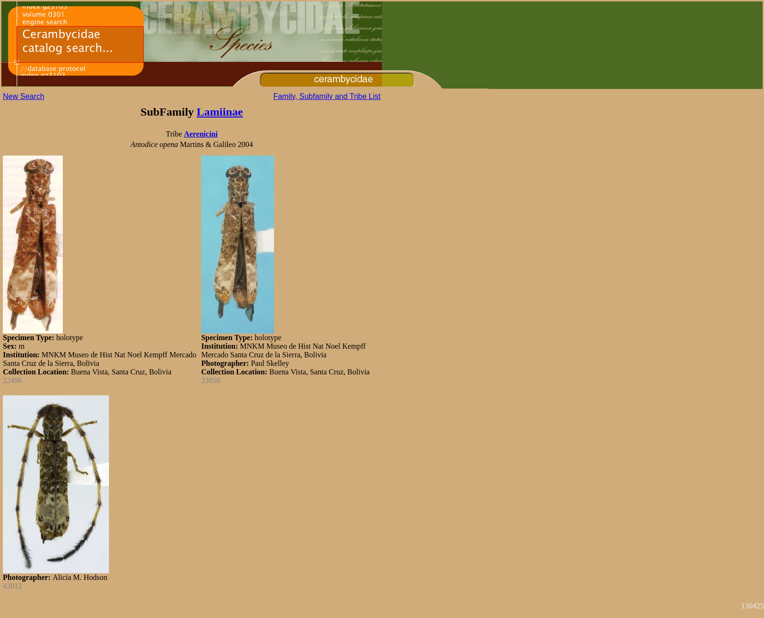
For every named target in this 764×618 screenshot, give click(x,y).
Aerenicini (201, 134)
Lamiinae (219, 112)
